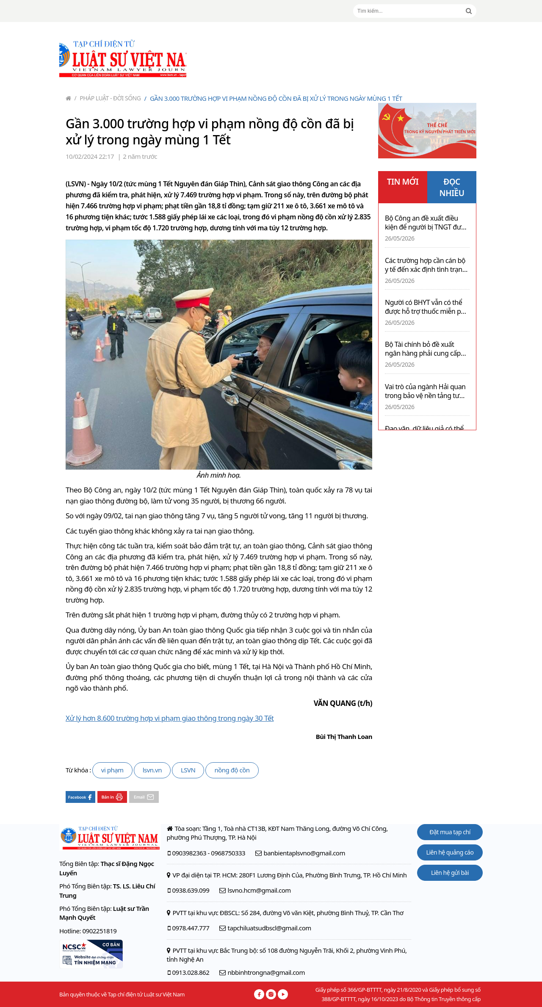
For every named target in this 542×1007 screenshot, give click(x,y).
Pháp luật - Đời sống (108, 98)
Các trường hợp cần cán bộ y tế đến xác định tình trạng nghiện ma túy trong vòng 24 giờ (425, 265)
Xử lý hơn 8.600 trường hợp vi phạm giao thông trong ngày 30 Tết (170, 718)
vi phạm (112, 770)
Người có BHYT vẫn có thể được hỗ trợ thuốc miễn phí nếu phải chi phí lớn (425, 307)
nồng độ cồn (231, 770)
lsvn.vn (152, 770)
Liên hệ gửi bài (450, 873)
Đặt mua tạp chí (449, 832)
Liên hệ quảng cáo (450, 852)
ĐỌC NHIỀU (452, 187)
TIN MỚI (403, 181)
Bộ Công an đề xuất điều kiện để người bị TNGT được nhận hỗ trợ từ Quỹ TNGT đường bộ (426, 223)
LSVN (188, 770)
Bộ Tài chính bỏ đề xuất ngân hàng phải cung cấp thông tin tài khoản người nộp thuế (423, 349)
